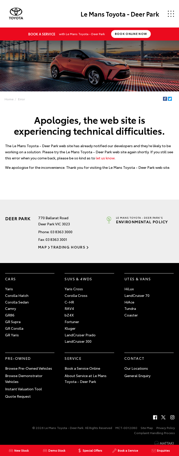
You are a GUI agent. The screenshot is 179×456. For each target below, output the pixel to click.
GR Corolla (14, 328)
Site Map (147, 427)
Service (73, 358)
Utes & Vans (137, 278)
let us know (105, 157)
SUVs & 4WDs (78, 278)
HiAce (129, 302)
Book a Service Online (82, 368)
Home (9, 99)
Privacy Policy (165, 427)
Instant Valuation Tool (23, 388)
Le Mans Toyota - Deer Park (120, 14)
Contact (134, 358)
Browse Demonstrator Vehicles (23, 378)
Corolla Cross (76, 295)
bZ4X (69, 314)
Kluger (70, 328)
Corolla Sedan (17, 302)
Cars (10, 278)
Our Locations (136, 368)
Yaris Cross (74, 288)
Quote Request (18, 396)
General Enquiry (137, 375)
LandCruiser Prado (80, 334)
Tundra (130, 308)
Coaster (131, 314)
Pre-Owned (18, 358)
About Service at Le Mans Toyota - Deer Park (86, 378)
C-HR (69, 302)
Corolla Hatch (16, 295)
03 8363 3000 (61, 231)
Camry (10, 308)
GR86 (9, 314)
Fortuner (72, 321)
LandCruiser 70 (137, 295)
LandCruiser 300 (78, 341)
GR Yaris (12, 334)
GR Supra (13, 321)
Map (42, 247)
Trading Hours (68, 247)
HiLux (129, 288)
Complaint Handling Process (154, 433)
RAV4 (69, 308)
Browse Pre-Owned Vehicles (28, 368)
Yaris (9, 288)
